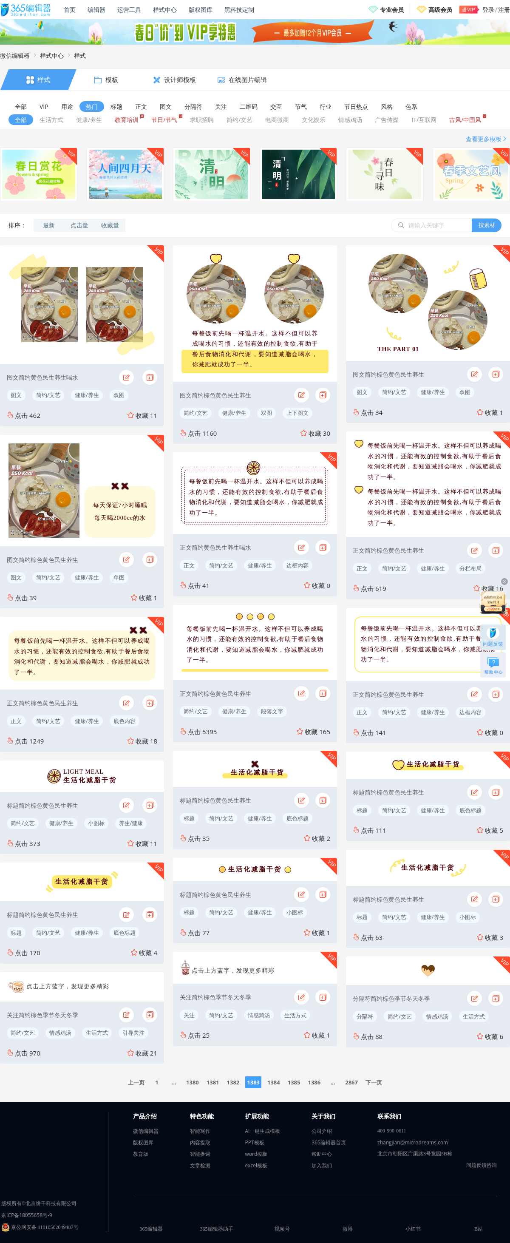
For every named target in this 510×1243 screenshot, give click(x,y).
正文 (16, 721)
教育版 (140, 1154)
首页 (70, 10)
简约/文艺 (48, 395)
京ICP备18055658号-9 (26, 1215)
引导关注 (133, 1032)
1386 (314, 1082)
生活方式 (97, 1032)
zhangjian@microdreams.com (412, 1142)
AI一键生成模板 (262, 1131)
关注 (189, 1015)
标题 (16, 933)
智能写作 (200, 1131)
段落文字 (272, 711)
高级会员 (440, 10)
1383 (253, 1082)
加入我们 (322, 1165)
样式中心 (165, 10)
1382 (233, 1082)
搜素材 (487, 225)
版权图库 (200, 10)
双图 (119, 395)
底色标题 (124, 933)
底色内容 (124, 721)
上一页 (136, 1082)
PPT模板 (254, 1142)
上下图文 (297, 413)
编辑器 (96, 10)
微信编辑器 (15, 55)
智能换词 (200, 1154)
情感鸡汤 (60, 1032)
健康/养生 (87, 395)
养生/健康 (131, 823)
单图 (119, 577)
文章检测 (200, 1165)
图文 (16, 395)
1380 (192, 1082)
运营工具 (129, 10)
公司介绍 (322, 1131)
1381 (213, 1082)
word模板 (256, 1154)
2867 (351, 1082)
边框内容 (297, 565)
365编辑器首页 (329, 1142)
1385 (294, 1082)
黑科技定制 (239, 10)
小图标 (96, 823)
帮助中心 (322, 1154)
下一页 (374, 1082)
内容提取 (200, 1142)
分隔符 (365, 1016)
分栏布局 (470, 568)
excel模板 (256, 1165)
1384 (273, 1082)
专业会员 (392, 10)
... (174, 1082)
